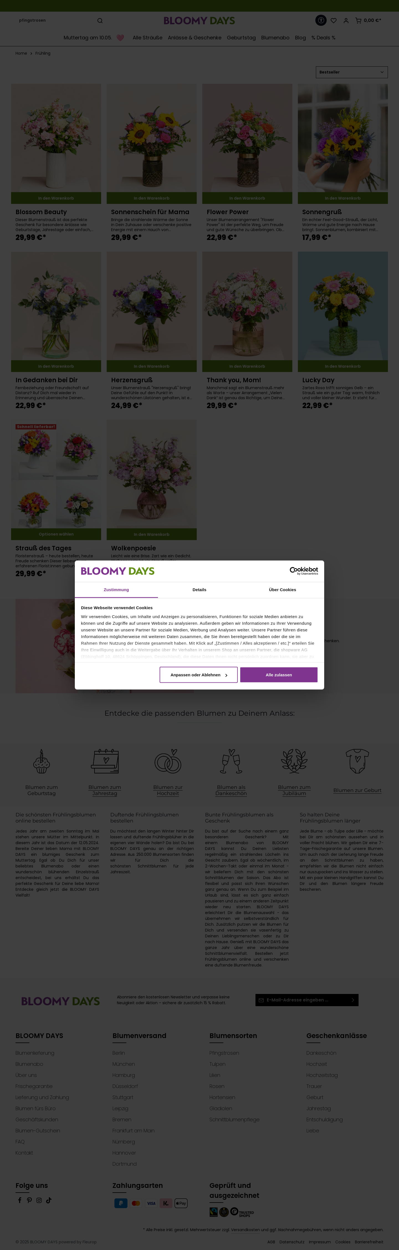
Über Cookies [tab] (282, 589)
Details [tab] (199, 589)
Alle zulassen (279, 674)
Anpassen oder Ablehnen (198, 674)
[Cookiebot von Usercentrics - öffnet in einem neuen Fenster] (294, 571)
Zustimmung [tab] (116, 589)
